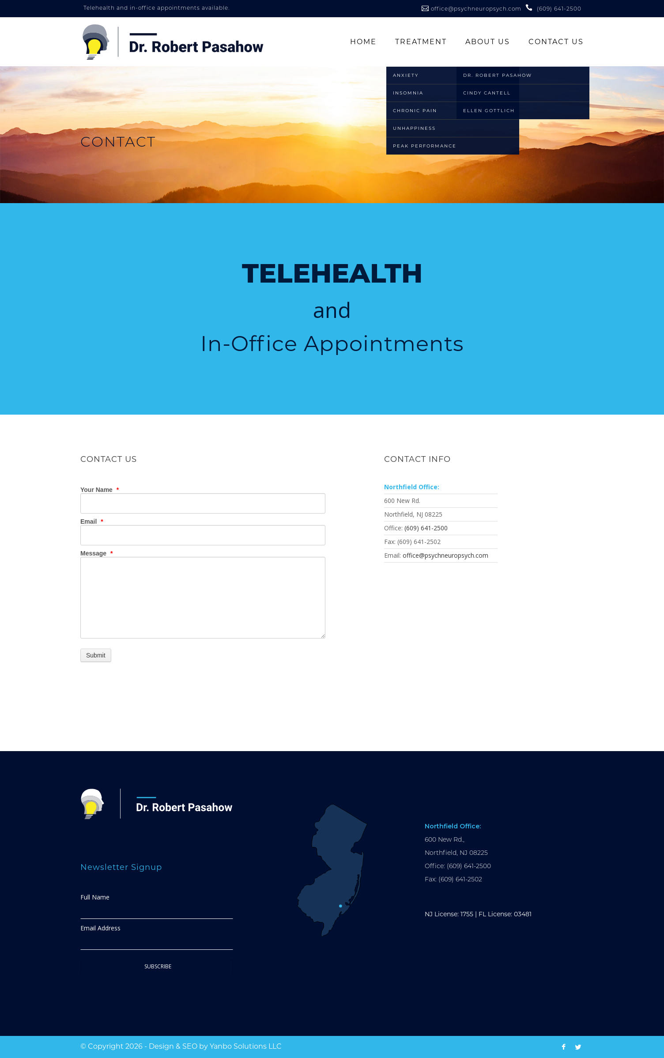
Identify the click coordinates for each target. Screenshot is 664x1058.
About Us (487, 42)
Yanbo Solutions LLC (246, 1046)
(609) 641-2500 (426, 528)
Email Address (100, 928)
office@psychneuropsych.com (477, 8)
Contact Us (556, 42)
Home (363, 42)
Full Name (94, 897)
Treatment (421, 42)
